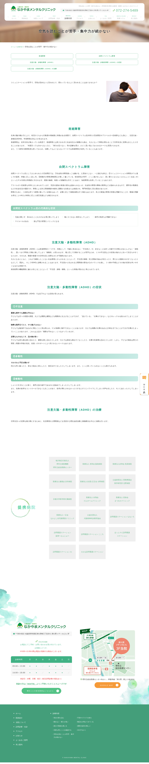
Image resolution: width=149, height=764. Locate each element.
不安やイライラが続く (84, 719)
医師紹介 (24, 17)
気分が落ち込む (59, 719)
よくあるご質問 (105, 17)
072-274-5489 (41, 642)
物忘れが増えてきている (85, 723)
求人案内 (134, 17)
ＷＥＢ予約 (144, 386)
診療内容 (68, 17)
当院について (37, 17)
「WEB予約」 (31, 685)
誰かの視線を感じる (60, 727)
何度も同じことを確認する (62, 732)
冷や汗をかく (81, 732)
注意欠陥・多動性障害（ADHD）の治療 (42, 70)
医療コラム (121, 17)
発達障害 (42, 56)
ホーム (13, 17)
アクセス (80, 17)
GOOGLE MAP (106, 687)
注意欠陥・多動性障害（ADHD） (42, 63)
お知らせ (91, 17)
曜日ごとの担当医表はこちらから (40, 692)
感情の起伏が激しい (84, 727)
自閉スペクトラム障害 (107, 56)
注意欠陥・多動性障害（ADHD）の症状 (107, 63)
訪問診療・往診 (53, 17)
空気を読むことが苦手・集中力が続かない (64, 737)
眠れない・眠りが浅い (61, 723)
